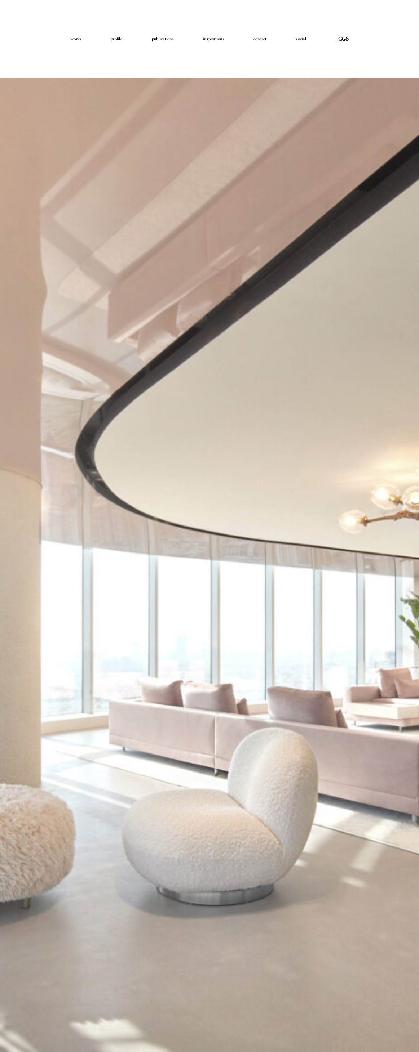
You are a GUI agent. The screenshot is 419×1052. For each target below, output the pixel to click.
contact (260, 38)
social (301, 38)
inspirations (213, 38)
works (76, 38)
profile (117, 38)
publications (163, 38)
